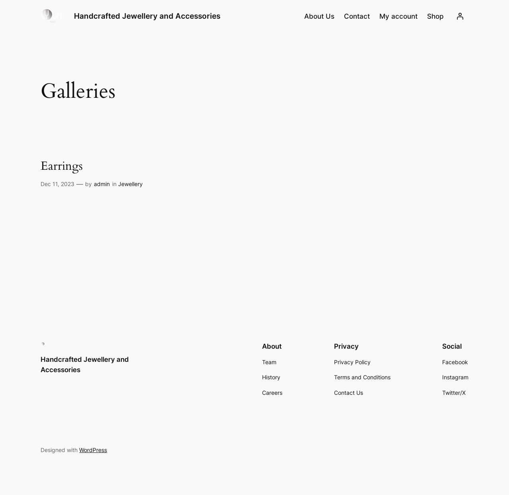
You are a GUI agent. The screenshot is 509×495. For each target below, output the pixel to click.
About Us (319, 16)
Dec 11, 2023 (57, 184)
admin (102, 184)
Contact (357, 16)
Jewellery (130, 184)
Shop (435, 16)
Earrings (62, 166)
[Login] (460, 16)
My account (398, 16)
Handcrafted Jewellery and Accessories (147, 16)
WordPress (93, 449)
